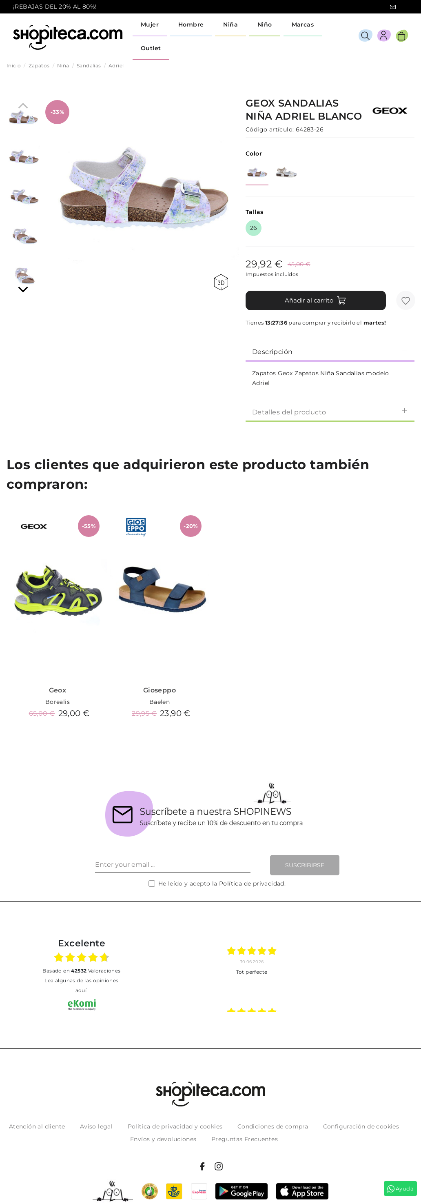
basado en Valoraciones (81, 971)
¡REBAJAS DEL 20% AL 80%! (55, 6)
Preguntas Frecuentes (244, 1139)
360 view (221, 282)
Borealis (57, 701)
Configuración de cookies (361, 1126)
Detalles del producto (330, 411)
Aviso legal (96, 1126)
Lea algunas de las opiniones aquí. (81, 985)
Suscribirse (304, 865)
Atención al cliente (37, 1126)
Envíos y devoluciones (163, 1139)
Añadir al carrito (315, 300)
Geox (57, 690)
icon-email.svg (393, 7)
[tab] (330, 351)
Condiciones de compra (272, 1126)
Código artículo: (270, 129)
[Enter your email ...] (172, 865)
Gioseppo (159, 690)
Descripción (330, 351)
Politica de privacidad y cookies (175, 1126)
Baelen (159, 701)
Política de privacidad (251, 883)
